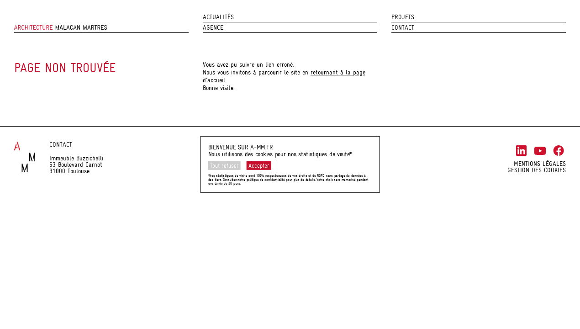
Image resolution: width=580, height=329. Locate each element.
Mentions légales (540, 163)
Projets (402, 17)
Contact (402, 27)
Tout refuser (224, 165)
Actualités (218, 17)
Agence (213, 27)
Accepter (258, 165)
